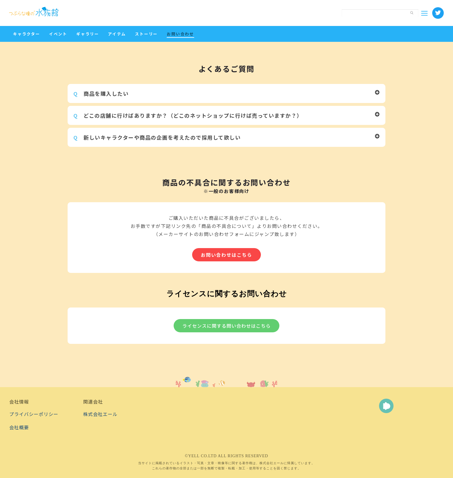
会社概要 (19, 427)
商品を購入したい (101, 93)
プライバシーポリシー (33, 413)
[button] (226, 93)
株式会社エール (100, 413)
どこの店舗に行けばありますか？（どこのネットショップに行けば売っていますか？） (187, 115)
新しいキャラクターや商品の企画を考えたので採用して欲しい (157, 137)
